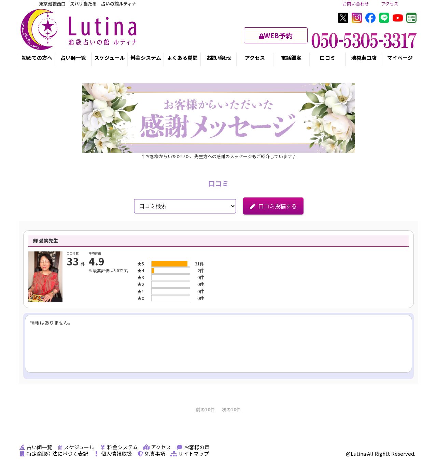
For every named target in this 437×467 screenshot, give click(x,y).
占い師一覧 (73, 57)
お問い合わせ (355, 3)
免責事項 (151, 453)
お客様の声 (193, 447)
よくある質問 (182, 57)
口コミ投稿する (273, 206)
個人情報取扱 (112, 453)
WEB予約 (276, 35)
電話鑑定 (291, 57)
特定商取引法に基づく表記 (53, 453)
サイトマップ (189, 453)
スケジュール (109, 57)
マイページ (400, 57)
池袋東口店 (364, 57)
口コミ (327, 57)
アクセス (389, 3)
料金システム (145, 57)
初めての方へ (37, 57)
